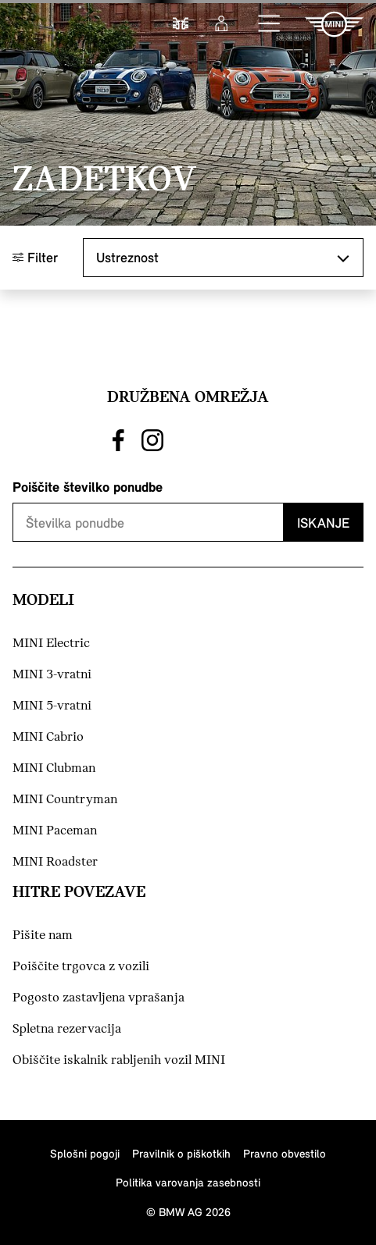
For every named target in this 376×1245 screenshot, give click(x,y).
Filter (35, 257)
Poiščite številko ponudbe (88, 487)
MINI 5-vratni (52, 706)
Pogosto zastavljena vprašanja (98, 998)
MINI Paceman (55, 830)
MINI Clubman (54, 768)
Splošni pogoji (85, 1153)
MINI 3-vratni (52, 674)
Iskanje (323, 523)
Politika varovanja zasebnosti (188, 1182)
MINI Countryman (65, 799)
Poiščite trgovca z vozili (81, 966)
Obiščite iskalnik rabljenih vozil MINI (119, 1060)
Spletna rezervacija (67, 1029)
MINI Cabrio (48, 737)
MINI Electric (51, 643)
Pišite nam (43, 935)
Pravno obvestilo (284, 1153)
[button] (269, 24)
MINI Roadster (55, 862)
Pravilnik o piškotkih (181, 1153)
